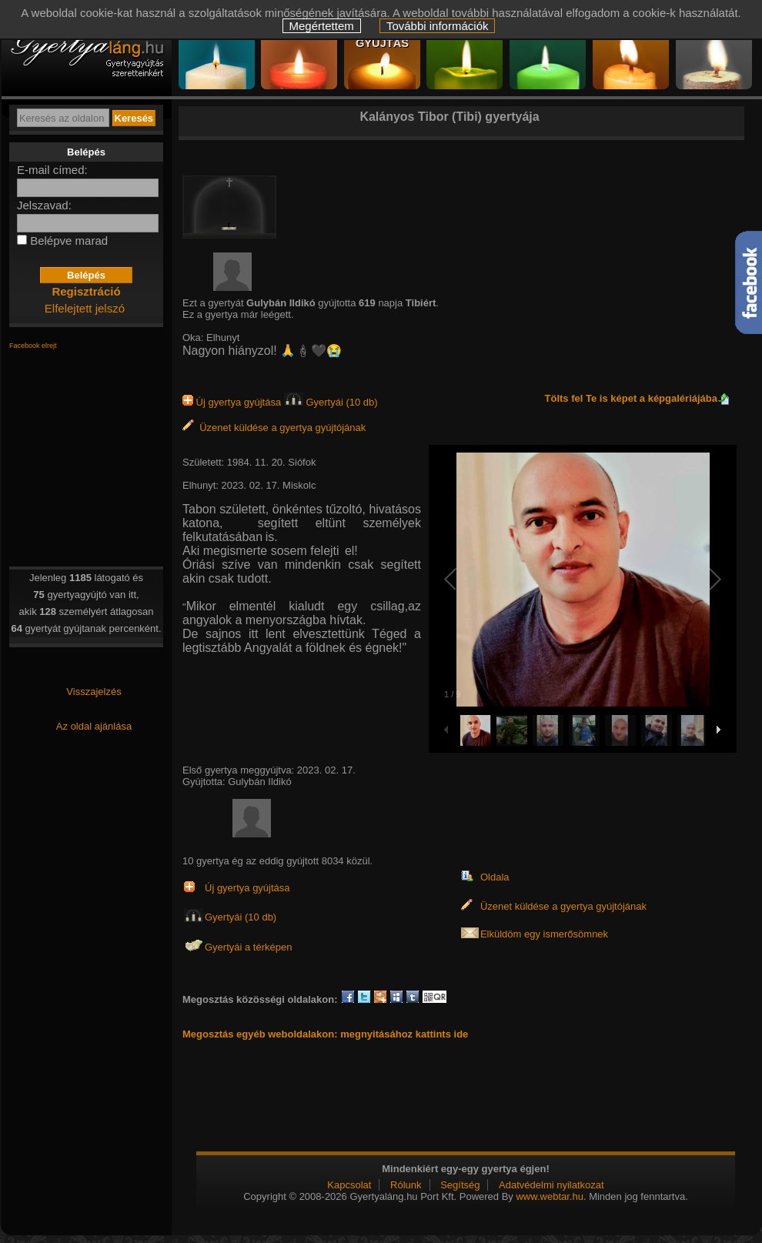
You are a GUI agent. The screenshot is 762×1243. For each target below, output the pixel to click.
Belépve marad (69, 240)
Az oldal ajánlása (94, 726)
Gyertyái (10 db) (331, 402)
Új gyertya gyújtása (233, 402)
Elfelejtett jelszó (85, 308)
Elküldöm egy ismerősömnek (544, 934)
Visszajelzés (93, 691)
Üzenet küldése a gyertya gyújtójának (274, 427)
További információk (437, 25)
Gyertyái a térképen (248, 947)
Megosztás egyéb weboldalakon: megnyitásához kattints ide (325, 1034)
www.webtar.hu (549, 1196)
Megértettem (321, 25)
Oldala (495, 877)
